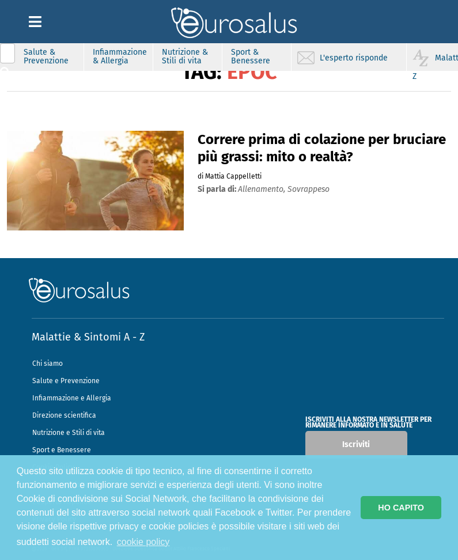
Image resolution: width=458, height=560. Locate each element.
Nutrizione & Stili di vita (185, 56)
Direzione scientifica (64, 415)
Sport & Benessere (250, 56)
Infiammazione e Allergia (71, 398)
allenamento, (262, 189)
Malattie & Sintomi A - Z (88, 337)
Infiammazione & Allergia (120, 56)
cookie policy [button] (143, 542)
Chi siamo (47, 364)
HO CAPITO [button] (401, 507)
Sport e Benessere (61, 450)
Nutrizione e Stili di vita (68, 433)
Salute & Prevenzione (46, 56)
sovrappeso (308, 189)
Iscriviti (356, 444)
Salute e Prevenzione (66, 381)
